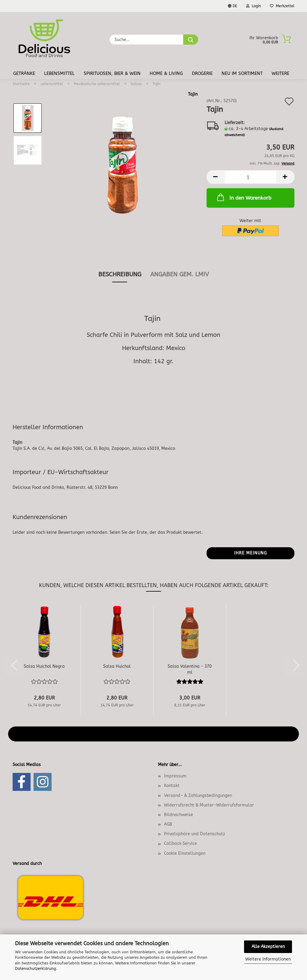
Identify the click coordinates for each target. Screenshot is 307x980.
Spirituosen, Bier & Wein (112, 73)
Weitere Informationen (268, 959)
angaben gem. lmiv (179, 274)
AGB (168, 824)
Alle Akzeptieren (268, 946)
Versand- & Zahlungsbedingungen (198, 795)
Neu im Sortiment (242, 73)
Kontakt (172, 785)
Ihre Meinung (250, 553)
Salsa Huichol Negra (44, 666)
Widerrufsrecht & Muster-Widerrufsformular (209, 805)
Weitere (280, 73)
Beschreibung (119, 274)
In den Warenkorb (243, 197)
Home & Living (166, 73)
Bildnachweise (178, 814)
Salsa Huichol (117, 666)
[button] (216, 177)
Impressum (175, 776)
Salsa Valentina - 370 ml (190, 669)
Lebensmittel (59, 73)
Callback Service (180, 843)
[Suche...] (190, 39)
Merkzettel (282, 6)
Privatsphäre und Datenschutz (194, 833)
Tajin (193, 94)
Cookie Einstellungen (184, 853)
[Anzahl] (250, 177)
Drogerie (202, 73)
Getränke (24, 73)
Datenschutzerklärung (35, 968)
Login (253, 6)
